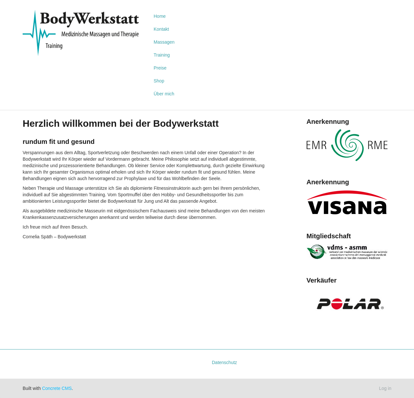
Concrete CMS (57, 388)
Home (160, 16)
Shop (159, 80)
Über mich (164, 93)
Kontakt (161, 29)
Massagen (164, 42)
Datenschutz (224, 362)
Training (162, 55)
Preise (160, 67)
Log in (385, 388)
